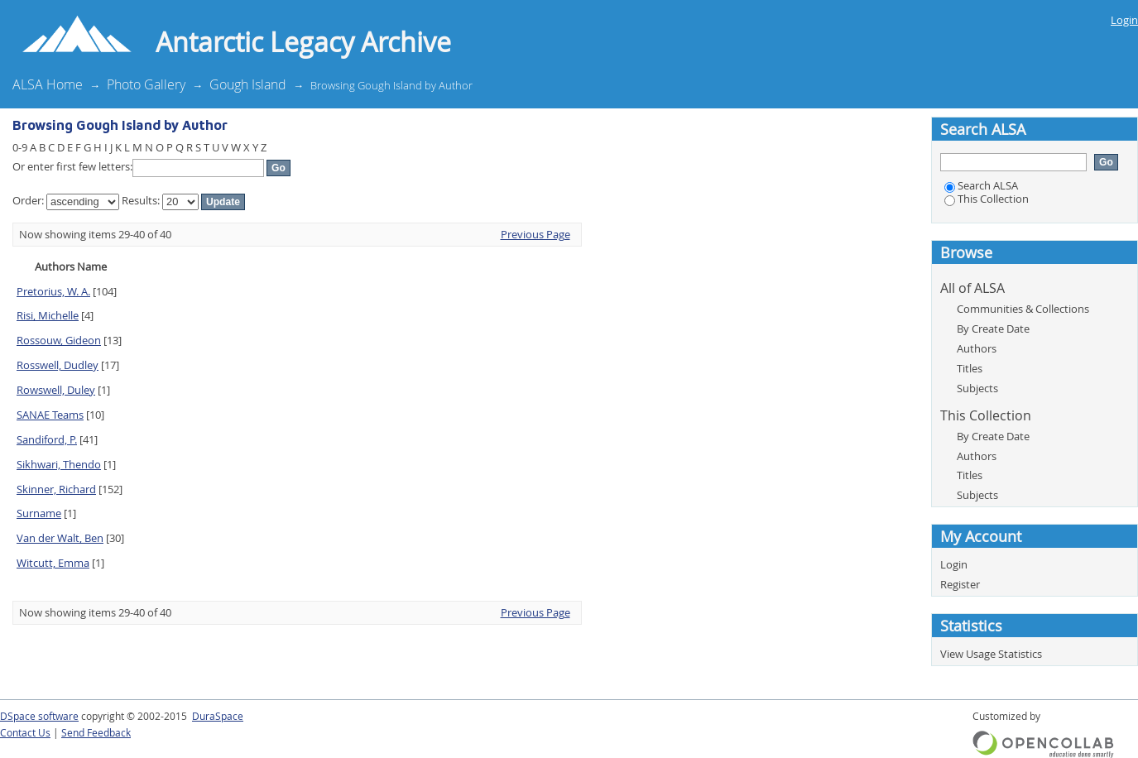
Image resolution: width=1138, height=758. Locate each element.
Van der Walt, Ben (60, 537)
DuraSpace (217, 716)
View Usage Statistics (991, 653)
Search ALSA (981, 185)
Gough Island (247, 84)
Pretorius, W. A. (53, 291)
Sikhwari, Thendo (59, 464)
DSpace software (39, 716)
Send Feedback (96, 733)
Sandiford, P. (47, 439)
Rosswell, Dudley (57, 364)
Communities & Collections (1023, 308)
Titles (969, 368)
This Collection (986, 198)
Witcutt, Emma (53, 562)
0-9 (19, 147)
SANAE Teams (50, 414)
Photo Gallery (146, 84)
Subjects (977, 388)
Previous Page (535, 234)
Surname (39, 513)
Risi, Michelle (48, 315)
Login (1124, 19)
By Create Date (993, 328)
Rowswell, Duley (56, 389)
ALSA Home (47, 84)
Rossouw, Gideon (59, 340)
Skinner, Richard (56, 489)
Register (960, 584)
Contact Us (25, 733)
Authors (976, 348)
